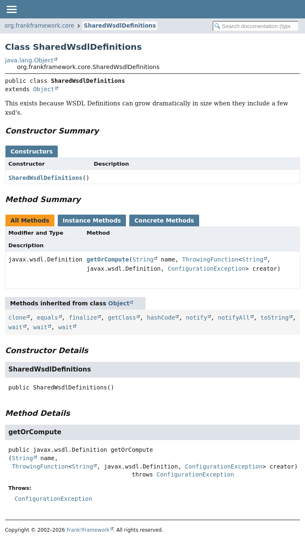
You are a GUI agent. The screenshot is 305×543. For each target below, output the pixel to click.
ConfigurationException (206, 268)
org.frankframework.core (39, 26)
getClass (122, 317)
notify (196, 317)
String (143, 259)
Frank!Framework (88, 530)
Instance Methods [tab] (92, 220)
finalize (83, 317)
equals (47, 317)
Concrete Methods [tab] (164, 220)
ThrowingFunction (210, 259)
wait (15, 327)
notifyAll (234, 317)
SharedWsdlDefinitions (120, 26)
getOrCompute (108, 259)
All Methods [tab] (29, 220)
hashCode (161, 317)
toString (275, 317)
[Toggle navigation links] (11, 9)
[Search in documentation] (256, 26)
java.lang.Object (29, 60)
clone (17, 317)
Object (43, 89)
